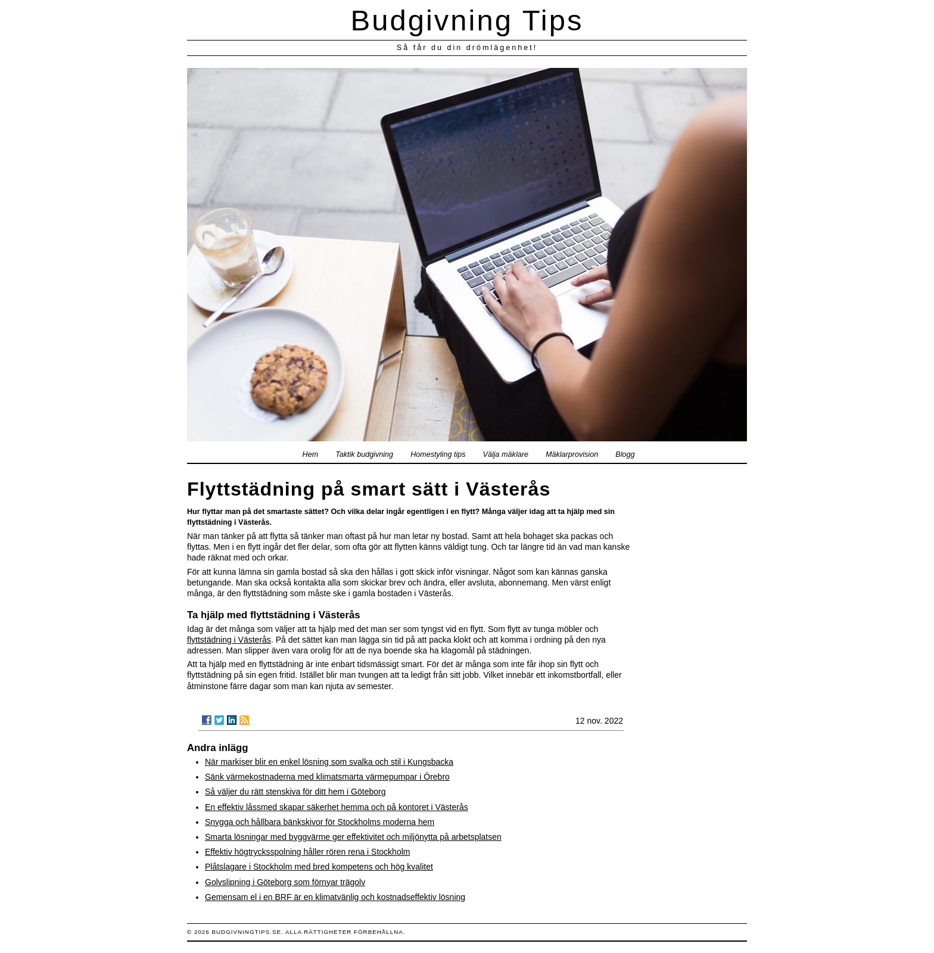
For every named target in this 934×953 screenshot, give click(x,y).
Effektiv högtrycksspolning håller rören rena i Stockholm (307, 852)
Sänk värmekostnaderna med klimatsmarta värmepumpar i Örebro (327, 776)
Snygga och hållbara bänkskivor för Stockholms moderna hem (319, 822)
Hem (311, 454)
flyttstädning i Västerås (229, 639)
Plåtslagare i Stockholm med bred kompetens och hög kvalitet (319, 866)
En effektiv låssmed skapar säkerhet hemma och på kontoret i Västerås (336, 807)
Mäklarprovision (572, 454)
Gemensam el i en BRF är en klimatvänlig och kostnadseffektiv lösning (335, 897)
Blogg (624, 454)
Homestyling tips (437, 454)
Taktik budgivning (364, 454)
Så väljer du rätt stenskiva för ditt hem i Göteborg (295, 791)
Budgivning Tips (467, 20)
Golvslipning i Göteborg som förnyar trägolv (285, 882)
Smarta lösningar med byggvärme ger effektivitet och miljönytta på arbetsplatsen (353, 837)
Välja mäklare (505, 454)
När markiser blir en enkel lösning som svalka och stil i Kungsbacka (329, 762)
